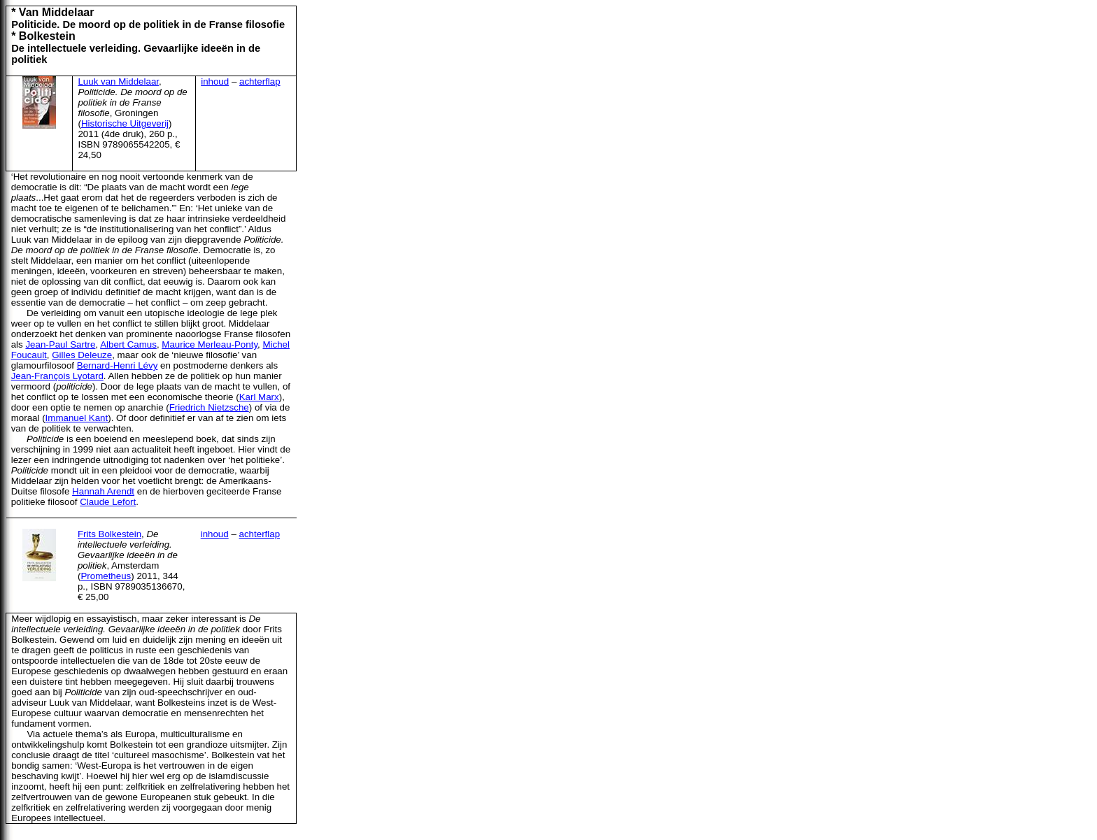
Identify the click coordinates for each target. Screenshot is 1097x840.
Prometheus (105, 576)
